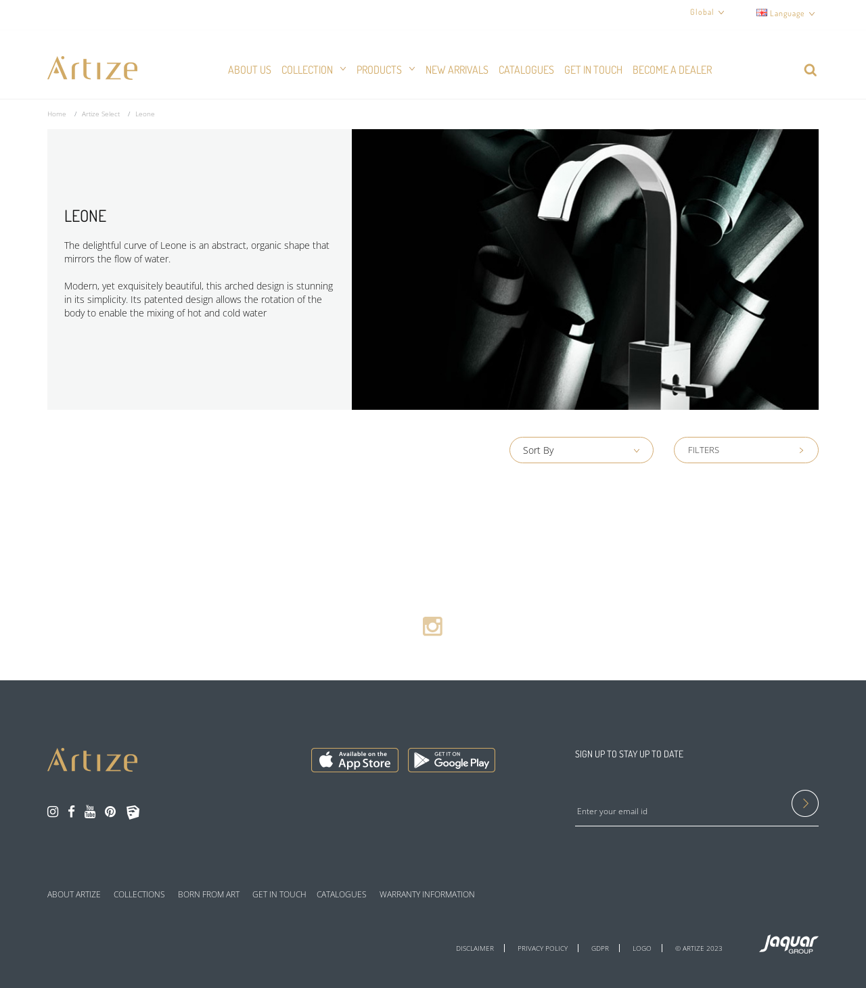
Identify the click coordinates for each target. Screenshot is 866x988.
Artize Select (101, 113)
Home (56, 113)
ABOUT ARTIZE (74, 894)
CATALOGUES (342, 894)
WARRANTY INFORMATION (427, 894)
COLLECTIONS (139, 894)
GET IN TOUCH (279, 894)
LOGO (642, 948)
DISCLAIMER (475, 948)
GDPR (600, 948)
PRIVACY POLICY (543, 948)
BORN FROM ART (209, 894)
